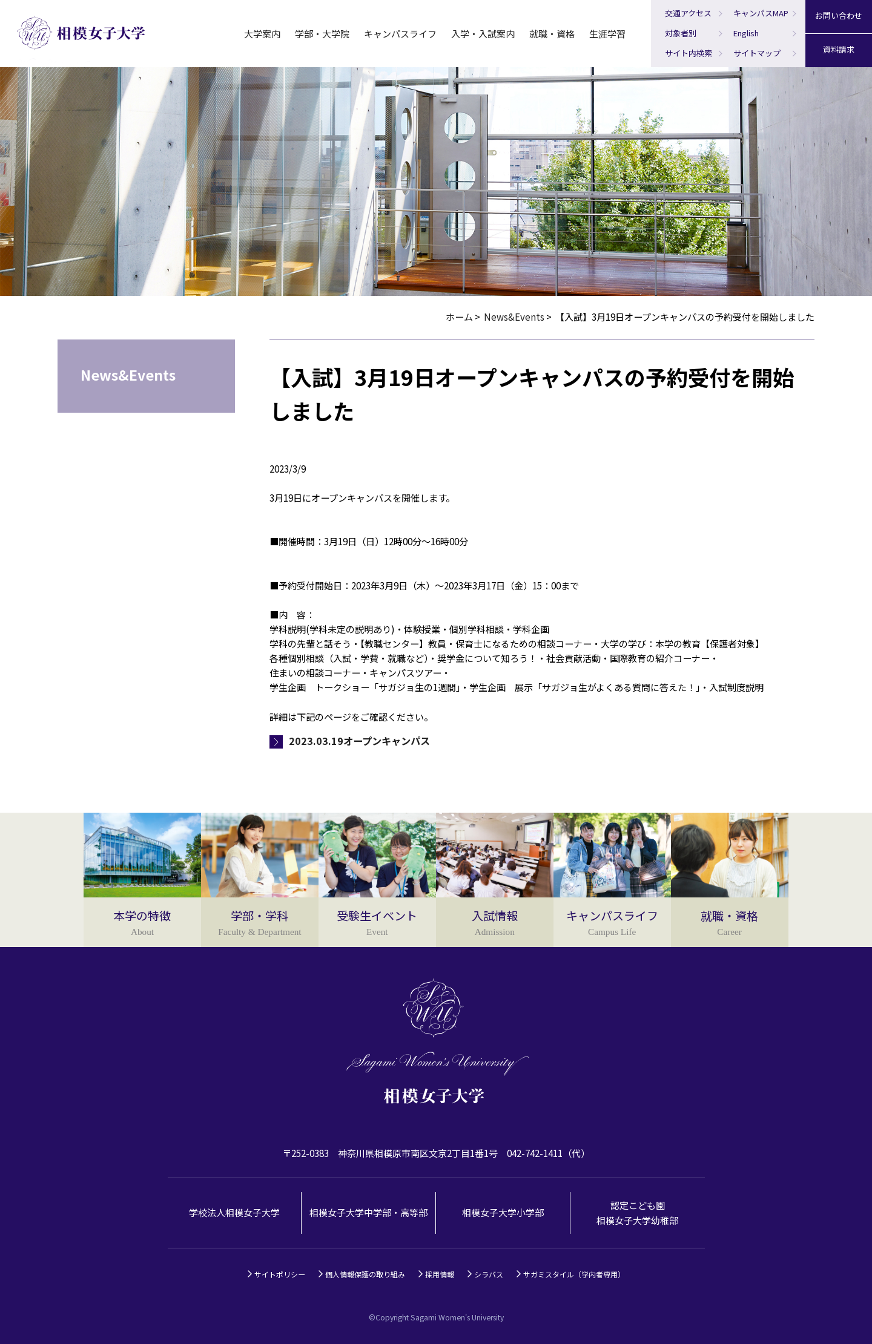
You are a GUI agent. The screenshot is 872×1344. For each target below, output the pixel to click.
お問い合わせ (838, 15)
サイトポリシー (279, 1274)
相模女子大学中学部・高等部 (368, 1212)
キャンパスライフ (400, 33)
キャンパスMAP (760, 13)
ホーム (459, 316)
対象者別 (680, 33)
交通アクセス (688, 13)
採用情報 (439, 1274)
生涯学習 (607, 33)
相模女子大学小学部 (503, 1212)
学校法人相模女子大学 (234, 1212)
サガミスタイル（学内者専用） (574, 1274)
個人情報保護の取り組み (365, 1274)
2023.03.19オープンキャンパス (359, 740)
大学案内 (262, 33)
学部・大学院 (322, 33)
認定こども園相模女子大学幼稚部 (637, 1212)
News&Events (514, 316)
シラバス (488, 1274)
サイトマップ (757, 53)
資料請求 (838, 49)
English (746, 33)
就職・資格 (552, 33)
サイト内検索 (688, 53)
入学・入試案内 (483, 33)
